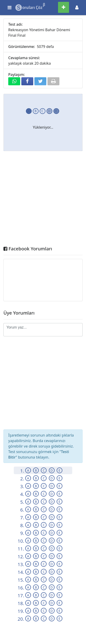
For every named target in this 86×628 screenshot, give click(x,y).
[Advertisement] (43, 200)
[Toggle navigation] (76, 7)
